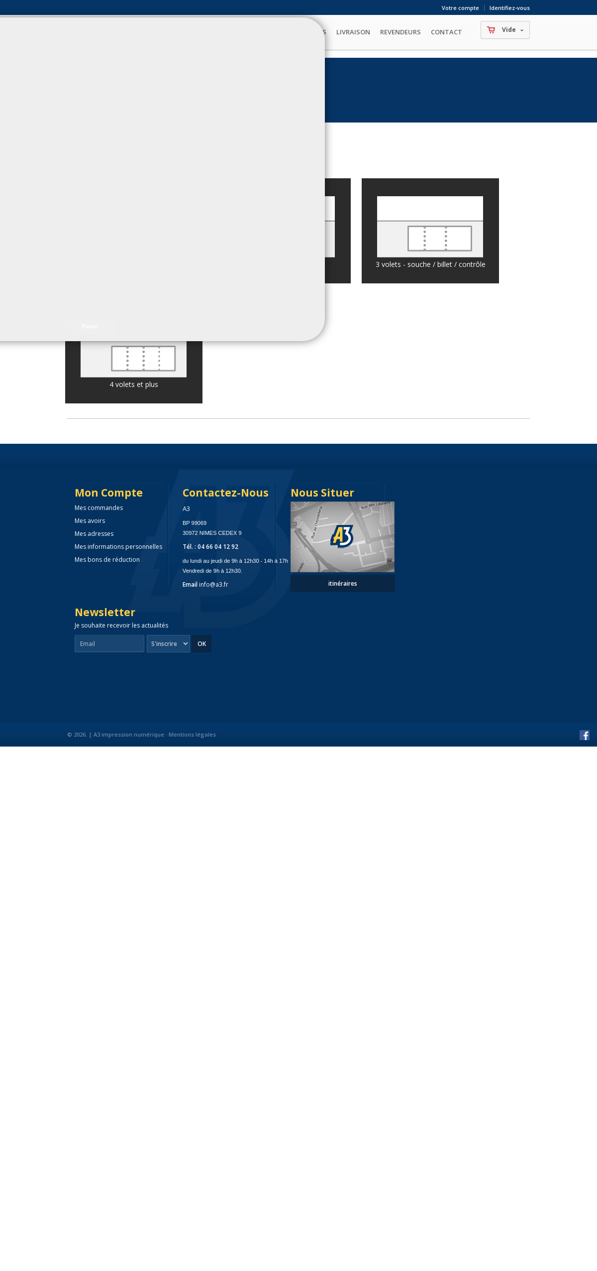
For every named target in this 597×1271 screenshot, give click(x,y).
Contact (446, 31)
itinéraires (342, 583)
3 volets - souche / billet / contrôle (431, 264)
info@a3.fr (213, 584)
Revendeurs (400, 31)
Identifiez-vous (510, 7)
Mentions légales (192, 734)
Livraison (353, 31)
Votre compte (460, 7)
